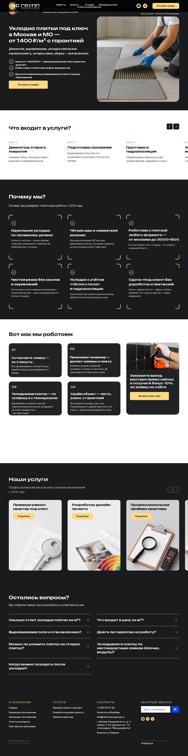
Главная (13, 707)
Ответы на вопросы (19, 721)
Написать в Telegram (108, 732)
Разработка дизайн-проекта (68, 712)
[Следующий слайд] (176, 126)
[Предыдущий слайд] (170, 126)
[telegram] (148, 719)
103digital (147, 743)
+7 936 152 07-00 (106, 707)
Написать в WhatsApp (108, 712)
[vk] (152, 719)
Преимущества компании (22, 717)
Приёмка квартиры (63, 717)
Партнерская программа (22, 726)
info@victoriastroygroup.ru (110, 717)
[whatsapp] (143, 719)
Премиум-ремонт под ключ (67, 707)
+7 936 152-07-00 (166, 9)
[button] (28, 85)
